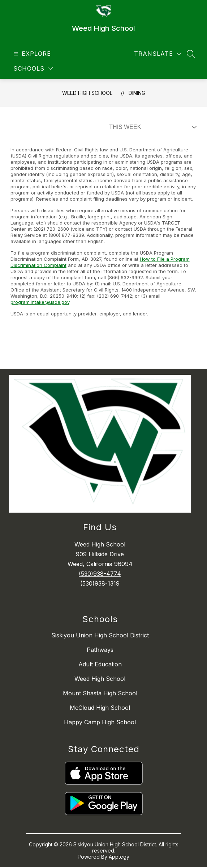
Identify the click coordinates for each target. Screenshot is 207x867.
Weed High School (87, 93)
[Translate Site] (157, 53)
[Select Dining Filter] (151, 127)
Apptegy (119, 857)
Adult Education (100, 664)
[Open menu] (31, 53)
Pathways (100, 649)
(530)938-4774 (100, 573)
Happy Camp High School (100, 722)
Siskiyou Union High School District (100, 635)
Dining (137, 93)
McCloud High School (100, 707)
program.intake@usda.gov (39, 302)
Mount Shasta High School (100, 693)
